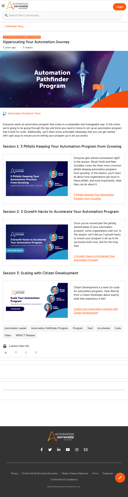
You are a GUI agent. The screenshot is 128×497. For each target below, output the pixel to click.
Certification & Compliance (64, 479)
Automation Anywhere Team (24, 113)
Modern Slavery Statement (75, 473)
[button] (3, 6)
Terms (95, 473)
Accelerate (104, 328)
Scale (118, 328)
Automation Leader (15, 328)
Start (90, 328)
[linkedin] (58, 450)
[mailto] (85, 450)
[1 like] (16, 346)
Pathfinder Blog (14, 26)
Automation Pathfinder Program (49, 328)
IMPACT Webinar (25, 335)
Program (78, 328)
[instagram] (77, 450)
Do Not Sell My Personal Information (40, 473)
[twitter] (50, 450)
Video (7, 335)
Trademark (107, 473)
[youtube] (68, 450)
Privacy (14, 473)
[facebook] (42, 450)
